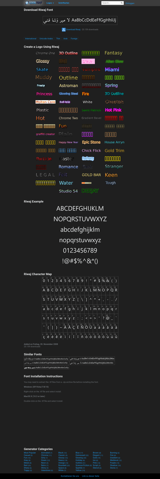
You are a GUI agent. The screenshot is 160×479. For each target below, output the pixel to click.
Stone (114, 468)
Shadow (115, 465)
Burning (115, 453)
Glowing (81, 458)
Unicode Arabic (46, 38)
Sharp (28, 468)
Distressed (82, 455)
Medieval (116, 460)
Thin (58, 38)
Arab (65, 38)
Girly (44, 458)
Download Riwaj (71, 29)
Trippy (28, 470)
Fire (113, 455)
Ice (95, 460)
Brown (97, 453)
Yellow (80, 470)
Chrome (46, 455)
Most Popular (30, 453)
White (62, 470)
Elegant (98, 455)
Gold (96, 458)
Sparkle (80, 468)
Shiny (44, 468)
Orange (63, 463)
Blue (79, 453)
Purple (114, 463)
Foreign (74, 38)
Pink (96, 463)
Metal (28, 463)
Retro (44, 465)
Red (27, 465)
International (30, 38)
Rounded (64, 465)
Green (45, 460)
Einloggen (130, 3)
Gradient (115, 458)
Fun (27, 458)
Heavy (62, 460)
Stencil (97, 468)
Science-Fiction (84, 465)
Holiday (80, 460)
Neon (44, 463)
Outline (80, 463)
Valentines (47, 470)
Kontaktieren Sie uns (70, 476)
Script (97, 465)
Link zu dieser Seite (90, 476)
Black (62, 453)
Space (62, 468)
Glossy (63, 458)
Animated (46, 453)
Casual (28, 455)
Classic (62, 455)
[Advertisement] (12, 45)
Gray (27, 460)
